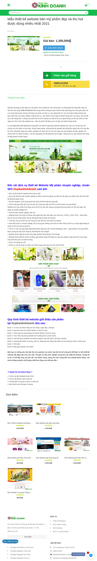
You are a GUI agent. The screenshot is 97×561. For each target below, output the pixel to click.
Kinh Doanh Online (59, 524)
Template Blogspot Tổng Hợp (20, 551)
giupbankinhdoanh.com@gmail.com (66, 554)
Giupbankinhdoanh (22, 323)
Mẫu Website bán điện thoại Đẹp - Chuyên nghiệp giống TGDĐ (58, 423)
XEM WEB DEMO (55, 48)
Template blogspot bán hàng (20, 554)
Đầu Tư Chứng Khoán (61, 531)
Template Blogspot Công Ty (20, 558)
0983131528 (61, 83)
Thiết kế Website (26, 110)
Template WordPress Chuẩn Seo (21, 547)
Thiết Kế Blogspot (59, 521)
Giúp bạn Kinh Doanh (20, 126)
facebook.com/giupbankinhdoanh (65, 558)
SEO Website (57, 528)
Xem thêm (12, 394)
